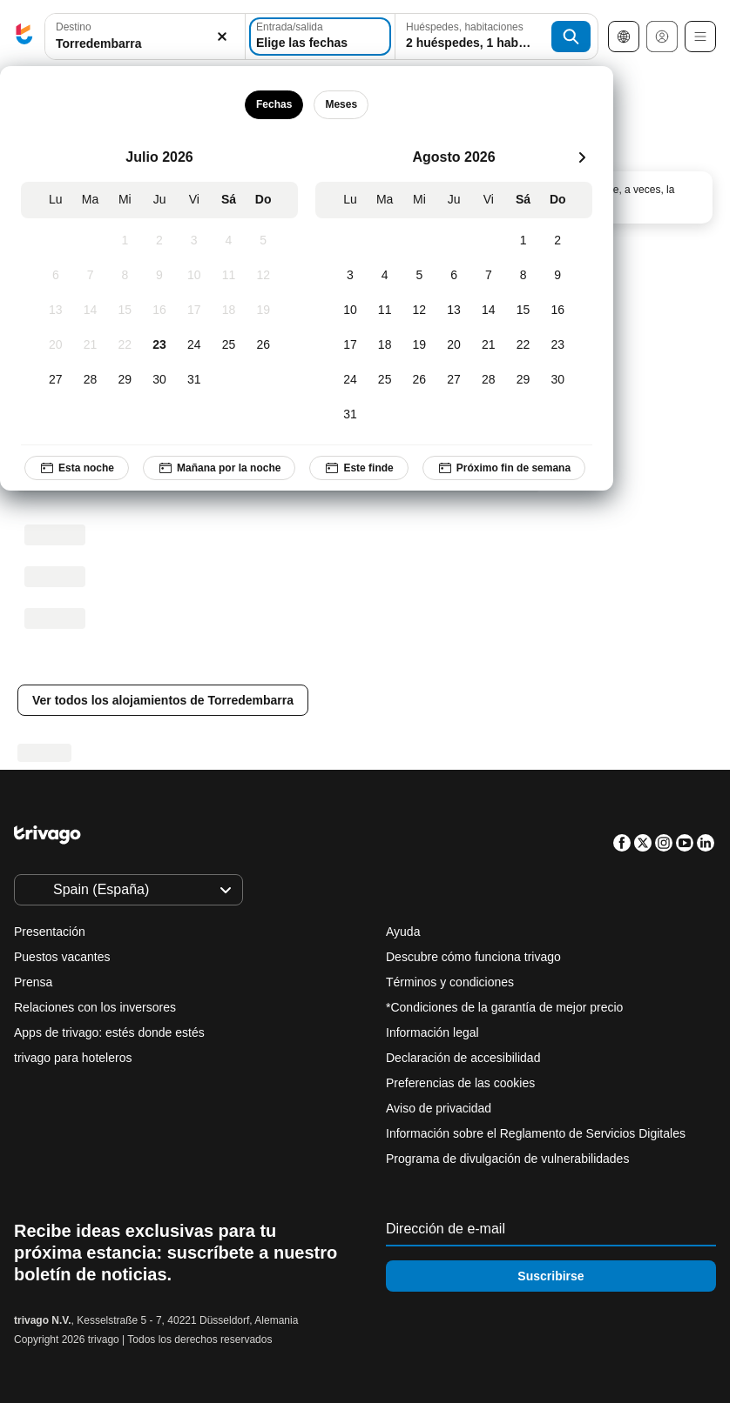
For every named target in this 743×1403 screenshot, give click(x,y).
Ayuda (403, 932)
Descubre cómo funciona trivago (473, 957)
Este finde (358, 468)
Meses (341, 104)
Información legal (432, 1032)
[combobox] (145, 36)
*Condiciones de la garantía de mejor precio (504, 1007)
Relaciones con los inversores (95, 1007)
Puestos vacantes (62, 957)
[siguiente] (581, 157)
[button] (145, 37)
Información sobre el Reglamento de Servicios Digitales (536, 1133)
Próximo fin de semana (504, 468)
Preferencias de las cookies (462, 1083)
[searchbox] (145, 44)
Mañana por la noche (219, 468)
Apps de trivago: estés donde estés (109, 1032)
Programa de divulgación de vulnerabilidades (507, 1159)
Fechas (274, 104)
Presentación (49, 932)
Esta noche (76, 468)
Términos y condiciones (450, 982)
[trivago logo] (24, 36)
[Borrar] (222, 37)
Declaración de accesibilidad (463, 1058)
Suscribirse (550, 1276)
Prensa (33, 982)
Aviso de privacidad (438, 1108)
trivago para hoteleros (73, 1058)
